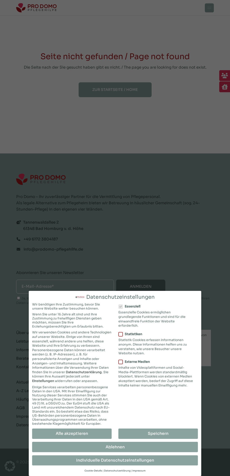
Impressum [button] (139, 470)
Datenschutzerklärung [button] (117, 470)
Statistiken (132, 333)
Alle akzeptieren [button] (72, 432)
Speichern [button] (158, 432)
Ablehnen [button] (115, 446)
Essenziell (131, 306)
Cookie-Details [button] (93, 470)
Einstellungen (43, 380)
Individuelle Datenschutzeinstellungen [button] (115, 459)
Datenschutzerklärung (84, 371)
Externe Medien (136, 361)
